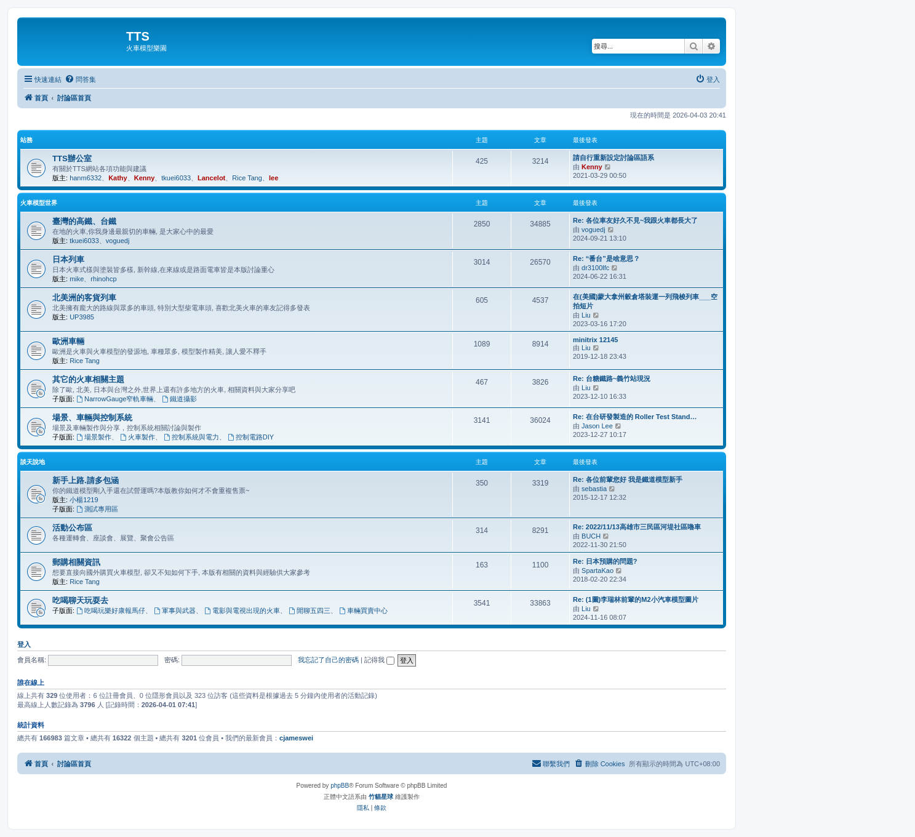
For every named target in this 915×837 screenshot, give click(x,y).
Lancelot (211, 178)
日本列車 (68, 259)
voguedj (118, 240)
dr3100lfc (595, 267)
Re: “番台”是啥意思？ (606, 258)
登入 (24, 644)
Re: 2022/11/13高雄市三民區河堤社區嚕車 (637, 527)
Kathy (117, 178)
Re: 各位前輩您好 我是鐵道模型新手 (627, 479)
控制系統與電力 (191, 437)
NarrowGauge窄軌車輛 (114, 398)
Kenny (144, 178)
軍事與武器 (175, 610)
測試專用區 (97, 509)
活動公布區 (72, 527)
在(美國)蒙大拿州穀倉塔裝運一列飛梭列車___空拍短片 (645, 301)
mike (77, 278)
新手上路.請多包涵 (85, 480)
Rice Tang (247, 178)
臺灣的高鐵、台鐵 (84, 221)
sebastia (594, 488)
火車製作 (137, 437)
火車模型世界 (38, 202)
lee (273, 178)
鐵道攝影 (180, 398)
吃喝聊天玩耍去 (80, 600)
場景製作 (93, 437)
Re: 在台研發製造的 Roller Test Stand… (635, 416)
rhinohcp (103, 278)
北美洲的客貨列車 (84, 297)
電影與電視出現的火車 (242, 610)
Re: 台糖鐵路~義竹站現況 (611, 378)
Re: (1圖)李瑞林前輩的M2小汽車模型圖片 (635, 599)
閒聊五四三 (309, 610)
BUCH (591, 536)
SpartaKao (597, 570)
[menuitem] (80, 79)
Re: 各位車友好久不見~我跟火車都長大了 (635, 220)
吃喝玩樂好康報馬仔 (110, 610)
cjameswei (296, 738)
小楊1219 (84, 499)
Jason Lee (597, 426)
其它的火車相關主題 (88, 379)
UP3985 (82, 317)
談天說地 (32, 462)
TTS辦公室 (72, 158)
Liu (586, 315)
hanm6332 (86, 178)
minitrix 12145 (595, 339)
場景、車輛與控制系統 (92, 417)
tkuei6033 (176, 178)
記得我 (379, 659)
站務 (26, 140)
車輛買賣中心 (363, 610)
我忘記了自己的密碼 (328, 659)
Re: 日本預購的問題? (605, 561)
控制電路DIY (251, 437)
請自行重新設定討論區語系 (613, 157)
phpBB (339, 785)
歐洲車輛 (68, 341)
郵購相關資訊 (76, 562)
